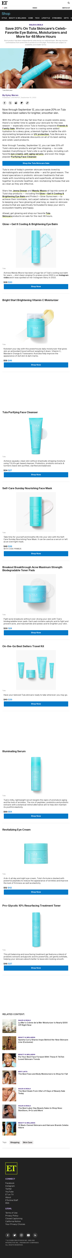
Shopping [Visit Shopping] (14, 1142)
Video (34, 8)
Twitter (8, 1188)
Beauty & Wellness (17, 18)
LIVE (5, 8)
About (8, 1197)
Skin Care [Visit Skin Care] (27, 1142)
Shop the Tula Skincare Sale (36, 163)
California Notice (13, 1221)
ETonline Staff (11, 1200)
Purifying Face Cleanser (24, 156)
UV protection (41, 134)
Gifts (66, 18)
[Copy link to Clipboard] (27, 103)
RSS (7, 1203)
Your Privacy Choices (15, 1224)
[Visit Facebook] (7, 1235)
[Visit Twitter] (14, 1235)
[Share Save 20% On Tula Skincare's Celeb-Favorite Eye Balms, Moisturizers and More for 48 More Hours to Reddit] (16, 103)
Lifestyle (46, 18)
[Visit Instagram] (21, 1235)
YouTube (9, 1191)
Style (4, 18)
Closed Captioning (13, 1218)
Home (30, 18)
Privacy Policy (11, 1215)
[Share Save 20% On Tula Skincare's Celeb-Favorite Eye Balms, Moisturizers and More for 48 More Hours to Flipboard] (22, 103)
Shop (6, 14)
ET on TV (9, 1194)
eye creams (17, 154)
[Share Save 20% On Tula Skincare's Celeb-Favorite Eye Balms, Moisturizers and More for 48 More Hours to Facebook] (4, 103)
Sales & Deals (36, 25)
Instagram (10, 1186)
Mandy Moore (39, 190)
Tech (37, 18)
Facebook (9, 1183)
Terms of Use (11, 1212)
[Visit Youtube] (28, 1235)
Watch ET (66, 8)
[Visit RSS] (35, 1235)
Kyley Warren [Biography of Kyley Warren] (11, 95)
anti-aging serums (33, 154)
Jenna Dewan (20, 190)
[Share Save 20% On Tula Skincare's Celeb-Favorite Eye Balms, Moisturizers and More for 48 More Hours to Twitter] (10, 103)
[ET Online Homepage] (5, 3)
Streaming (57, 18)
